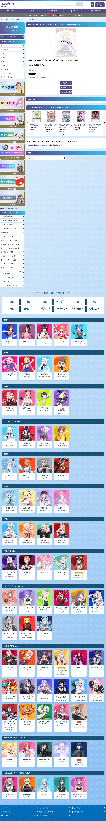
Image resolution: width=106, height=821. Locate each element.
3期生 (77, 302)
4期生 (94, 302)
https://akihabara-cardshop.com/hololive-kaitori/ (44, 145)
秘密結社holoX (28, 309)
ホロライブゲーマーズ (61, 302)
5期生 (12, 309)
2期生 (45, 302)
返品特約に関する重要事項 (37, 78)
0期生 (12, 302)
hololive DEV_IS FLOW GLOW (94, 309)
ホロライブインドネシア (44, 309)
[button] (92, 4)
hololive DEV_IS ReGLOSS (77, 309)
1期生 (28, 302)
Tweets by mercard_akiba (9, 209)
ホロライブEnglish (61, 309)
